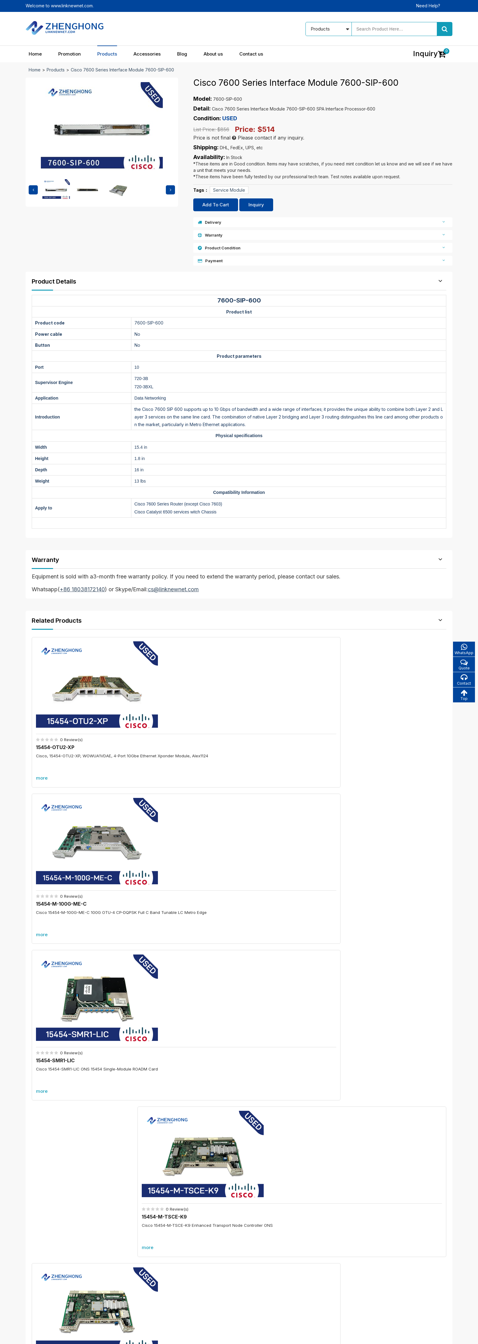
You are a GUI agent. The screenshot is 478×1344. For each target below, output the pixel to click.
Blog (182, 54)
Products (107, 54)
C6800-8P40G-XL (173, 1072)
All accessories (194, 1275)
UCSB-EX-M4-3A (270, 857)
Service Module (229, 190)
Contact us (251, 54)
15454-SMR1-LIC (269, 723)
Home (35, 54)
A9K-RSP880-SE (387, 1072)
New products (193, 1253)
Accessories (147, 54)
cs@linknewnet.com (360, 1273)
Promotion (69, 54)
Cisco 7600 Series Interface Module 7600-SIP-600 (122, 69)
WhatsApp (463, 649)
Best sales (189, 1264)
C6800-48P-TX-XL (390, 974)
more (44, 753)
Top (463, 697)
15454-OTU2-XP (57, 723)
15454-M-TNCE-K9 (61, 857)
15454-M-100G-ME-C (169, 723)
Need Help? (428, 5)
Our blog (265, 1243)
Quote (463, 665)
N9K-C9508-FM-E (377, 857)
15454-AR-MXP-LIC (167, 857)
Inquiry (256, 205)
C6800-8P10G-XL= (174, 974)
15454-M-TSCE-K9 (377, 723)
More (239, 913)
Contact (463, 681)
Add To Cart (215, 205)
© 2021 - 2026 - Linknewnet (53, 1335)
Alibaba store (354, 1284)
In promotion (191, 1243)
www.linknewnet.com (431, 1335)
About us (213, 54)
